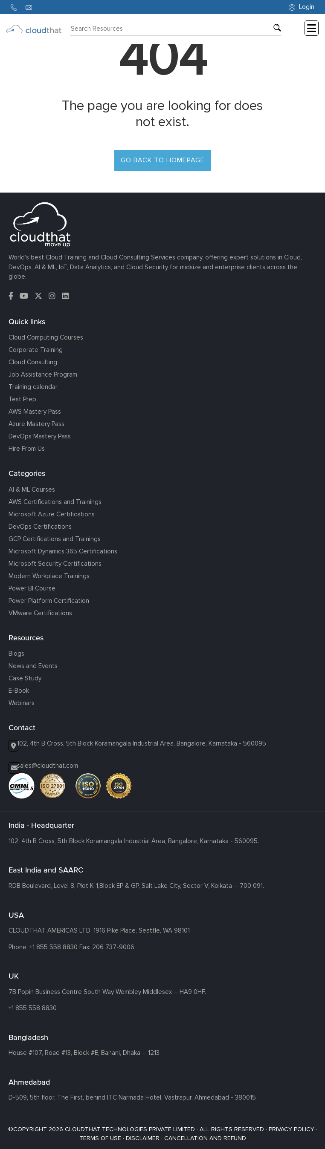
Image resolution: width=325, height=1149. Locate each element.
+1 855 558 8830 (53, 947)
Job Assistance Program (43, 374)
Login (301, 7)
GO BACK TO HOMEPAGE (163, 160)
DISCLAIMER (143, 1138)
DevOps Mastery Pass (40, 436)
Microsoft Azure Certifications (52, 514)
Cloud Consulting (33, 362)
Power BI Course (32, 588)
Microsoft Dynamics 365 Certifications (63, 551)
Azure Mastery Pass (36, 424)
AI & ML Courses (32, 489)
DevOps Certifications (40, 526)
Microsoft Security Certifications (55, 563)
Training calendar (33, 387)
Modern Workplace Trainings (49, 576)
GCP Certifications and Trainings (55, 539)
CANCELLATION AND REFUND (205, 1138)
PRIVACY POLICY (291, 1129)
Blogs (16, 653)
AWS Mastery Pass (35, 411)
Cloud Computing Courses (46, 337)
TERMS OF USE (100, 1138)
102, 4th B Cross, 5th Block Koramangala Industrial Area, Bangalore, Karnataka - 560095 (141, 743)
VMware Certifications (40, 613)
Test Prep (22, 399)
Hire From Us (27, 448)
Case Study (25, 678)
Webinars (22, 703)
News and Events (33, 666)
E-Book (19, 690)
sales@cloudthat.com (47, 765)
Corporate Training (36, 350)
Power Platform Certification (49, 601)
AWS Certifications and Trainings (55, 502)
